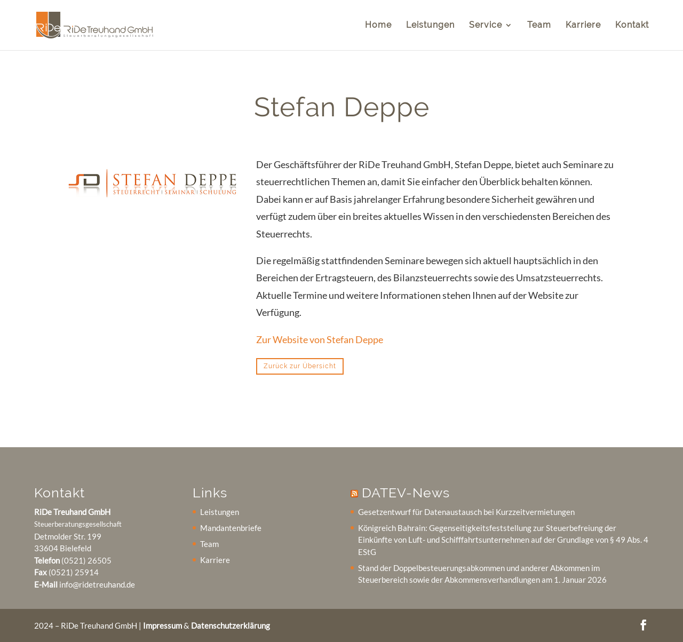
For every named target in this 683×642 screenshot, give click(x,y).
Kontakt (632, 25)
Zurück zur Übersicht (300, 366)
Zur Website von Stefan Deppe (319, 339)
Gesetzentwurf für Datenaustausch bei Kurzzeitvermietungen (466, 512)
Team (539, 25)
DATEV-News (406, 493)
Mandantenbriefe (230, 528)
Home (378, 25)
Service (485, 25)
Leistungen (430, 25)
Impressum (162, 625)
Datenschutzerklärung (230, 625)
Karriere (583, 25)
